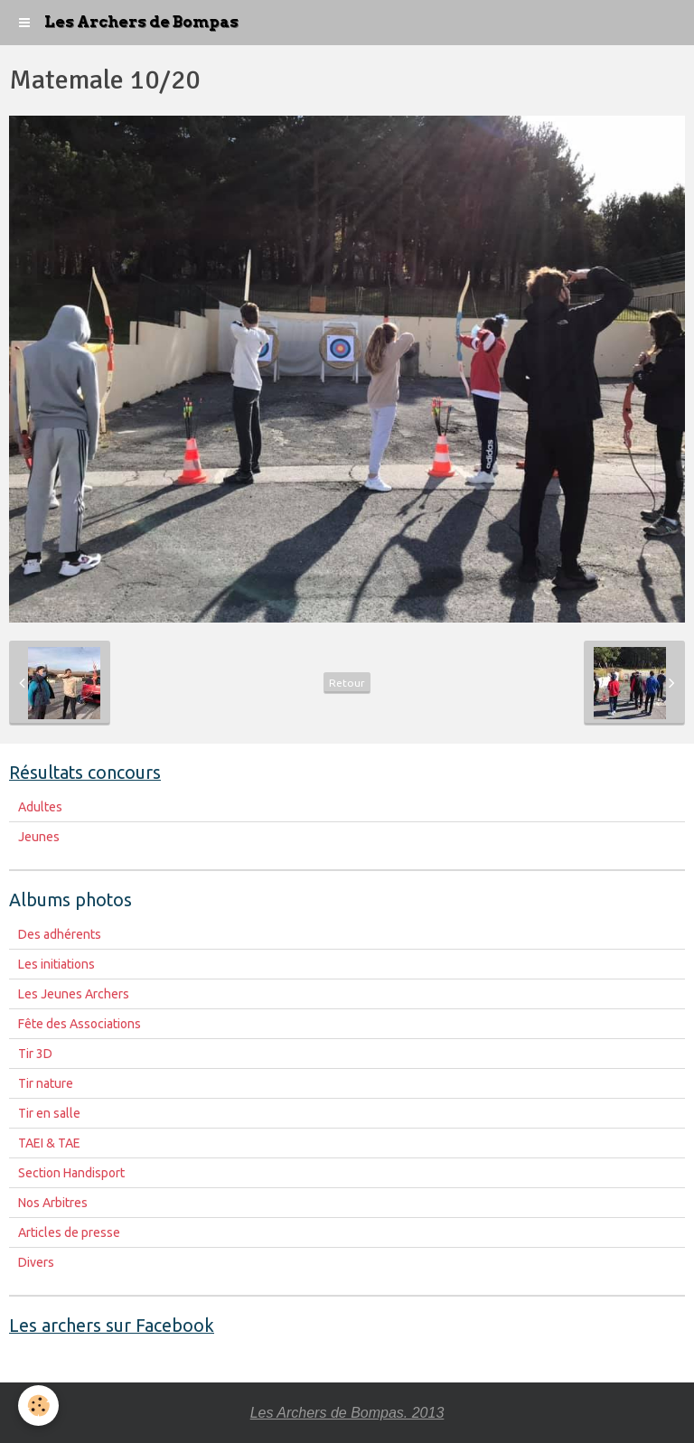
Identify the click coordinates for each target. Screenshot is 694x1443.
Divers (36, 1262)
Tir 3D (35, 1053)
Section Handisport (71, 1173)
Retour (347, 683)
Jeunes (39, 836)
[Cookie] (38, 1405)
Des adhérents (59, 934)
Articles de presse (69, 1232)
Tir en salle (49, 1113)
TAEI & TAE (49, 1143)
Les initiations (56, 964)
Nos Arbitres (53, 1202)
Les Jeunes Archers (73, 994)
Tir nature (45, 1083)
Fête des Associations (79, 1024)
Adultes (40, 807)
